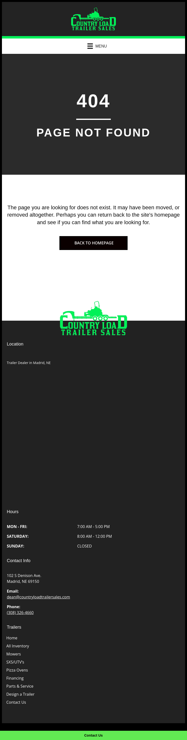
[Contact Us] (93, 735)
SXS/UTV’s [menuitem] (15, 662)
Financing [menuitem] (15, 678)
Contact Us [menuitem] (16, 702)
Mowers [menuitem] (13, 654)
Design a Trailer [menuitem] (20, 694)
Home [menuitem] (11, 638)
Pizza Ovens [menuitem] (17, 670)
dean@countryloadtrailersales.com (38, 597)
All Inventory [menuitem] (17, 646)
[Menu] (95, 46)
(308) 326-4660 (20, 612)
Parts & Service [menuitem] (19, 686)
